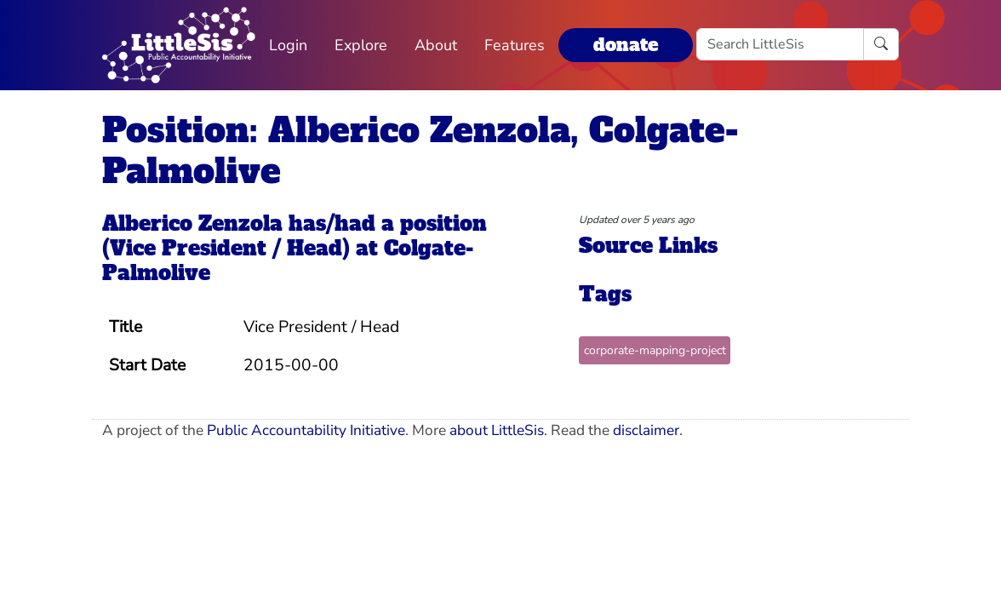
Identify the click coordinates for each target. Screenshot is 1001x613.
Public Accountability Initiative (306, 430)
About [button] (436, 45)
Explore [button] (361, 45)
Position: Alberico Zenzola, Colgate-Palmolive (420, 150)
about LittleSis (496, 430)
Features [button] (514, 45)
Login (288, 45)
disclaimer (646, 430)
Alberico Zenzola (192, 223)
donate (625, 44)
